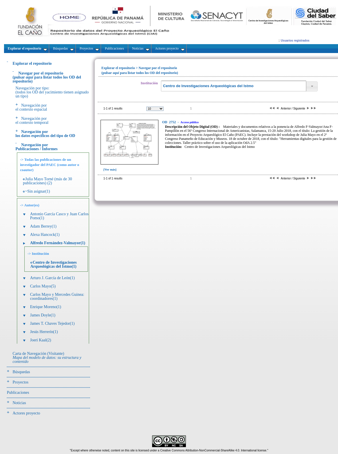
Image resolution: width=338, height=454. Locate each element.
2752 (169, 122)
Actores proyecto (26, 413)
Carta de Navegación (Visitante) (47, 357)
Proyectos (20, 382)
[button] (312, 86)
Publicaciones (18, 392)
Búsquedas (21, 372)
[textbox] (233, 86)
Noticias (19, 403)
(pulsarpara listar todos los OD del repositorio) (47, 77)
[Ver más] (110, 169)
